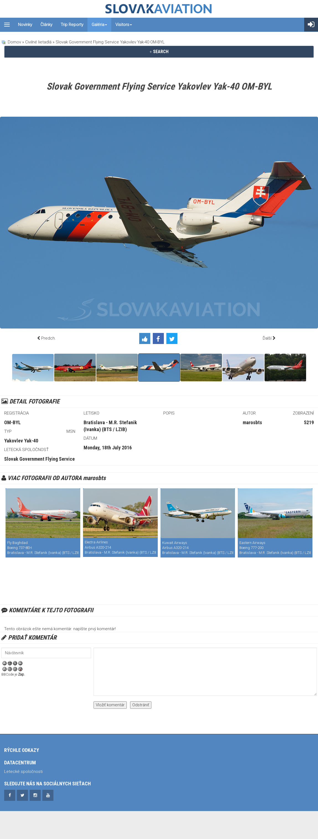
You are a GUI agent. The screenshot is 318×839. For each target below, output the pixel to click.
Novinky (25, 24)
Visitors (123, 24)
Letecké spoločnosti (23, 771)
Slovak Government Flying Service (39, 459)
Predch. (48, 338)
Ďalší (267, 338)
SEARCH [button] (159, 51)
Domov (14, 42)
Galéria (99, 24)
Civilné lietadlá (38, 42)
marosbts (252, 422)
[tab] (159, 52)
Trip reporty (72, 24)
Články (46, 24)
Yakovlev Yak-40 (21, 441)
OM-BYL (12, 422)
